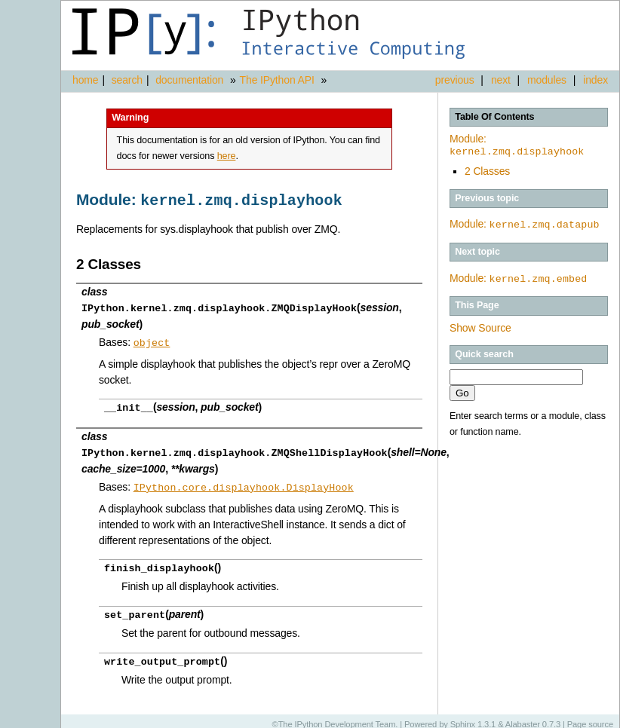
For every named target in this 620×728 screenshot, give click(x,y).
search (127, 80)
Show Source (480, 326)
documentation (190, 80)
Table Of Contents (494, 117)
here (226, 156)
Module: (517, 145)
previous (454, 80)
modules (546, 80)
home (85, 80)
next (501, 80)
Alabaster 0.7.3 (532, 716)
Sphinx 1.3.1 (473, 716)
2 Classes (487, 171)
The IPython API (277, 80)
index (595, 80)
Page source (590, 716)
